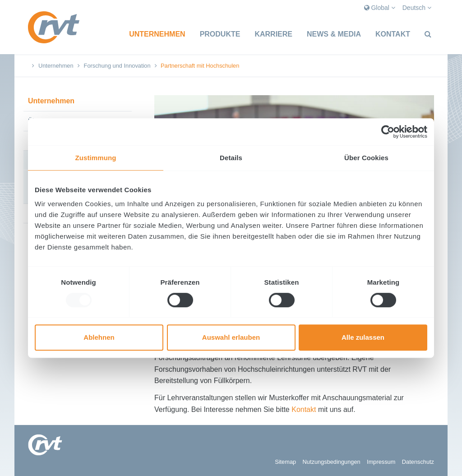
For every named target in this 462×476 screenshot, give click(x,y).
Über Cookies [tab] (366, 158)
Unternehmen (157, 34)
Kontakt (392, 34)
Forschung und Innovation (117, 65)
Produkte (220, 34)
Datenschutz (418, 461)
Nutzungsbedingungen (331, 461)
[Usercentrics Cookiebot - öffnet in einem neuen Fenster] (387, 132)
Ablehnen (98, 337)
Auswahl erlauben (231, 337)
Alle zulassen (363, 337)
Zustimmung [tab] (95, 158)
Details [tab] (231, 158)
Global (379, 7)
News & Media (334, 34)
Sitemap (285, 461)
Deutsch (416, 7)
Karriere (273, 34)
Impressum (381, 461)
